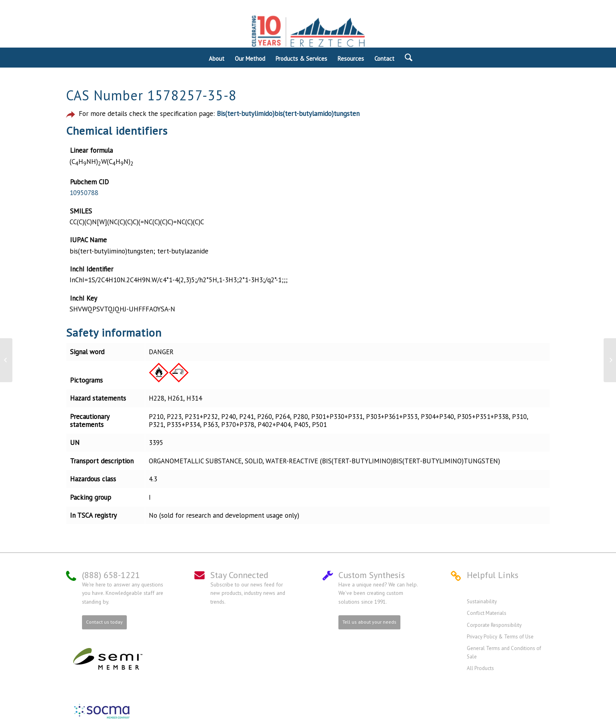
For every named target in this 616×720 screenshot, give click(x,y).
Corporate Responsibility (494, 625)
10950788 (84, 192)
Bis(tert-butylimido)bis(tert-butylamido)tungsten (288, 113)
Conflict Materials (486, 613)
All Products (480, 668)
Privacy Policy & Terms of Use (500, 636)
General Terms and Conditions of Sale (504, 652)
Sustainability (482, 601)
